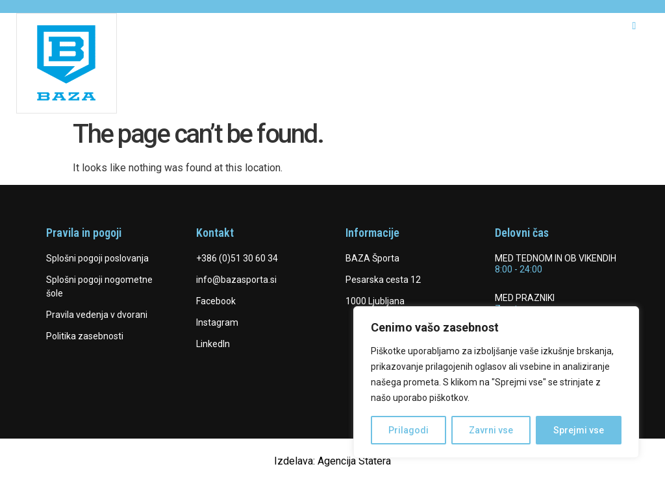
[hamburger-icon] (634, 26)
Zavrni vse (491, 430)
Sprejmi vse (578, 430)
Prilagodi (408, 430)
